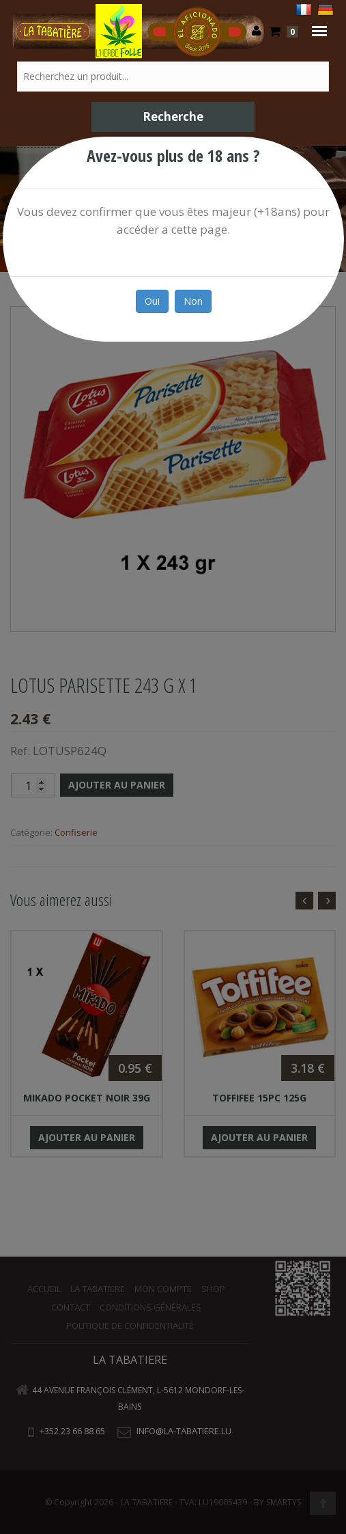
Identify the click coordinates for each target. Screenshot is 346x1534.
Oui (151, 301)
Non (192, 301)
